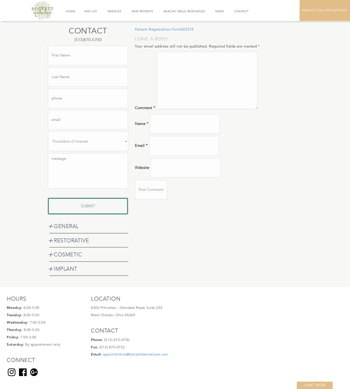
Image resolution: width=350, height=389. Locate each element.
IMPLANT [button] (65, 269)
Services (114, 11)
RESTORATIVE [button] (71, 240)
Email (141, 145)
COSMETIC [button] (68, 254)
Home (70, 11)
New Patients (142, 11)
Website (142, 167)
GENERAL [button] (66, 226)
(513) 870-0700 (117, 339)
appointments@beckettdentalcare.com (135, 354)
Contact (241, 11)
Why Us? (90, 11)
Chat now (314, 385)
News (219, 11)
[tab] (88, 226)
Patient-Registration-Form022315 (164, 29)
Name (141, 123)
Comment (145, 107)
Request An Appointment (324, 10)
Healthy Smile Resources (184, 11)
